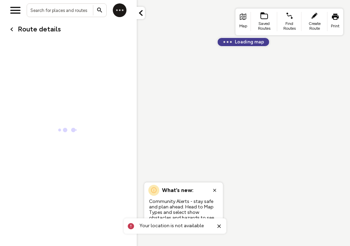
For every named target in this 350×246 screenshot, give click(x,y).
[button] (141, 13)
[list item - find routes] (289, 22)
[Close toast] (219, 226)
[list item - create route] (314, 22)
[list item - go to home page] (243, 22)
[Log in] (119, 10)
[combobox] (67, 10)
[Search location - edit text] (67, 10)
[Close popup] (215, 190)
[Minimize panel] (141, 13)
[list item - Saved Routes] (264, 22)
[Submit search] (100, 10)
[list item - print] (335, 22)
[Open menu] (15, 10)
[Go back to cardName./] (11, 29)
